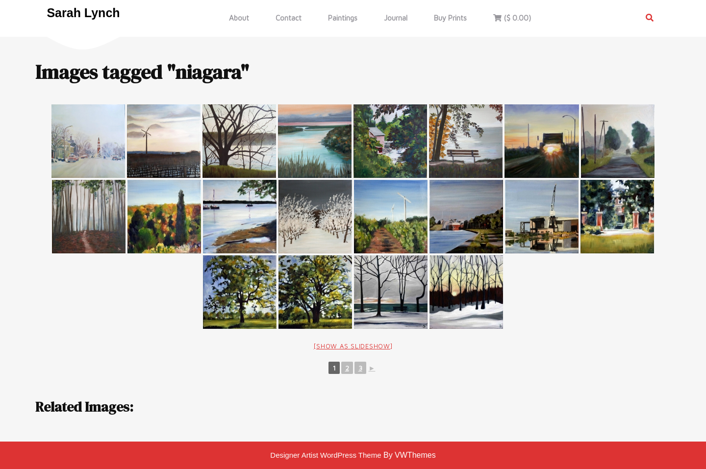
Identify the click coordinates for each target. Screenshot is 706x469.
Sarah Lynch (83, 13)
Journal (395, 18)
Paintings (342, 18)
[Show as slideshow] (352, 346)
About (239, 18)
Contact (289, 18)
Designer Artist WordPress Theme (325, 455)
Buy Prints (450, 18)
